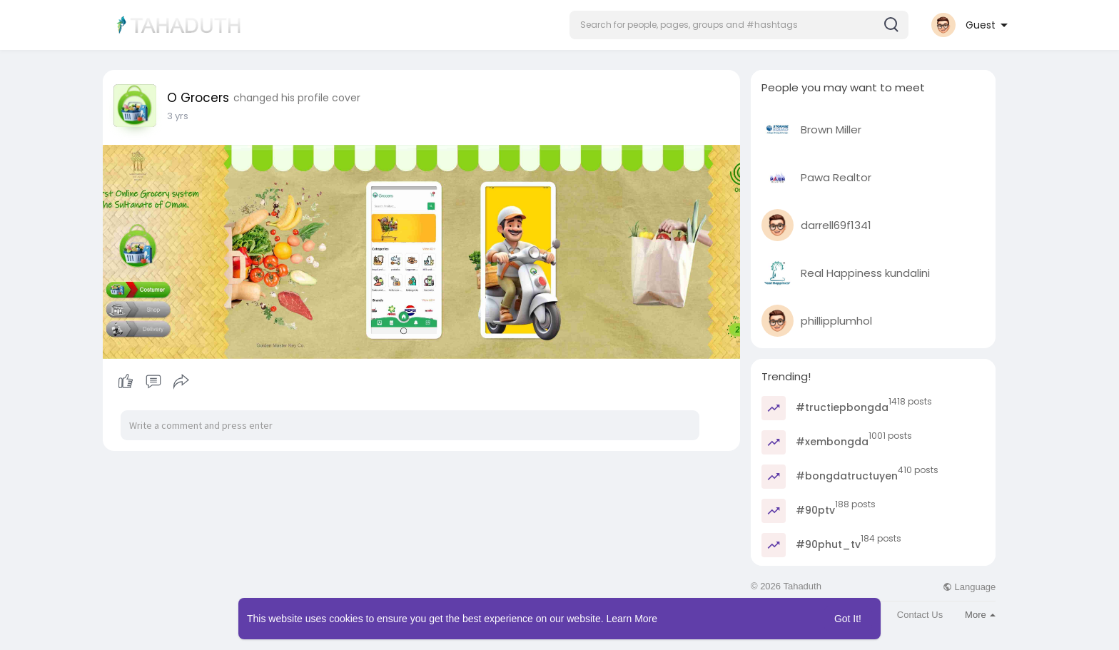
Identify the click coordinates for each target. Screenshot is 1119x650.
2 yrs (177, 116)
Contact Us (920, 614)
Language (969, 586)
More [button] (980, 614)
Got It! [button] (847, 618)
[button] (738, 25)
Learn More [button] (632, 618)
